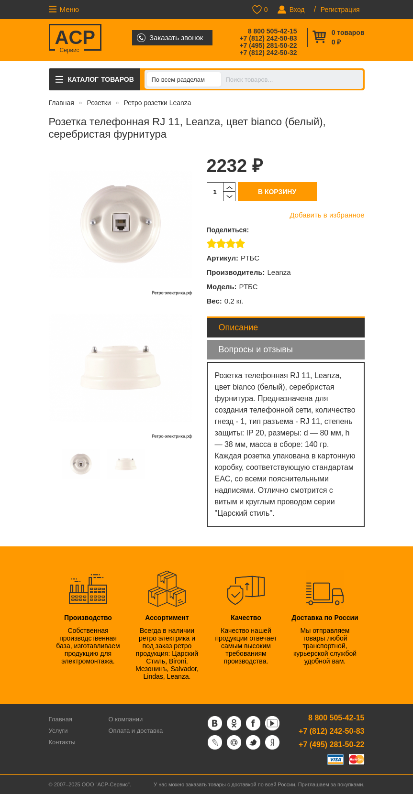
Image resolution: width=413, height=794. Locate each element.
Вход (297, 9)
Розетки (99, 103)
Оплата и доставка (136, 730)
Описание (238, 327)
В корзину (277, 192)
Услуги (58, 730)
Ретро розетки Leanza (157, 103)
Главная (61, 103)
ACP (75, 39)
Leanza (278, 272)
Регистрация (340, 9)
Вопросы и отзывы (256, 349)
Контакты (62, 742)
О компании (126, 719)
